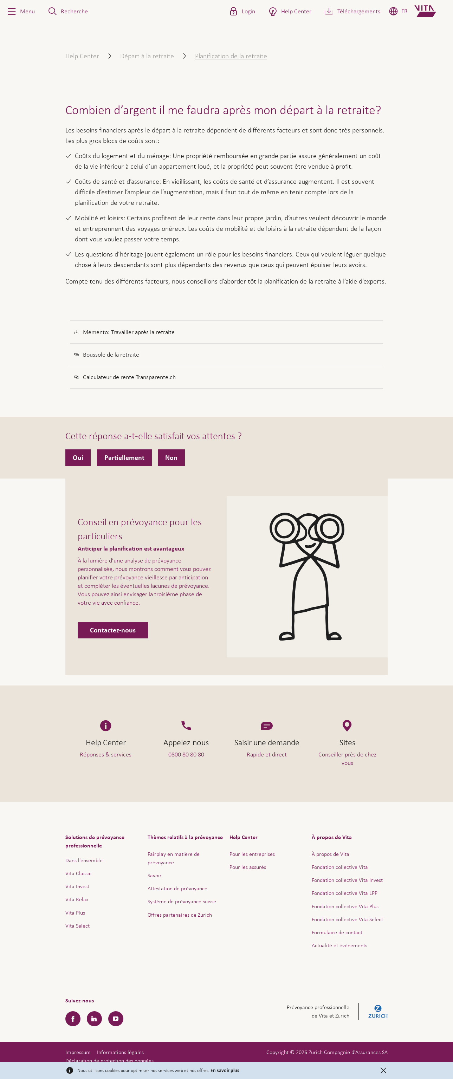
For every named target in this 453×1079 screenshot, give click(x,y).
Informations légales (120, 1052)
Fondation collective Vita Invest (347, 880)
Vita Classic (78, 873)
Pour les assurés (247, 867)
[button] (20, 11)
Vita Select (77, 926)
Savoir (155, 875)
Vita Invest (77, 886)
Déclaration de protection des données (109, 1061)
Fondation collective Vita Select (347, 919)
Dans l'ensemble (84, 860)
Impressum (78, 1052)
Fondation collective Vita (340, 867)
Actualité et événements (339, 945)
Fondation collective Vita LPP (344, 893)
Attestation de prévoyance (177, 888)
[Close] (383, 1070)
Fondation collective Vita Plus (345, 906)
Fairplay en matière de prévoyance (174, 858)
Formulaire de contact (337, 932)
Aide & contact (398, 1055)
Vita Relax (77, 899)
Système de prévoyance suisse (182, 901)
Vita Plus (75, 913)
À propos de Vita (330, 854)
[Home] (431, 11)
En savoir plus (225, 1070)
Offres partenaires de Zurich (180, 915)
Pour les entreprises (252, 854)
